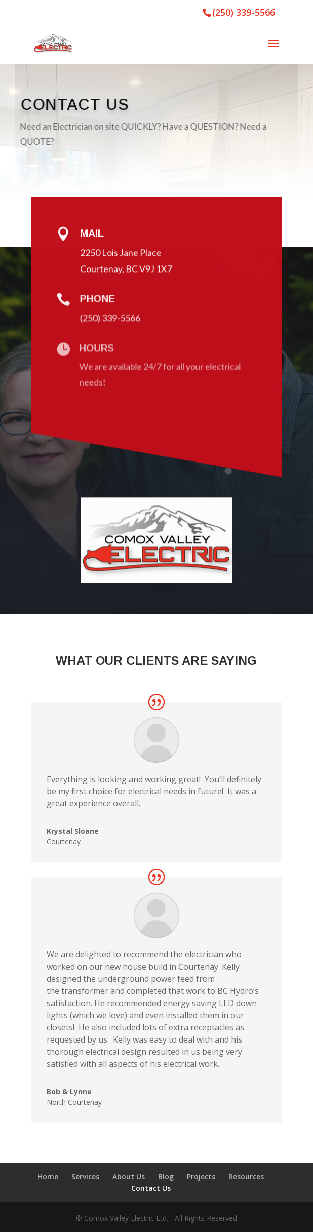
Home (47, 1176)
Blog (166, 1176)
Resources (246, 1176)
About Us (128, 1176)
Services (85, 1176)
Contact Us (151, 1188)
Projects (201, 1176)
